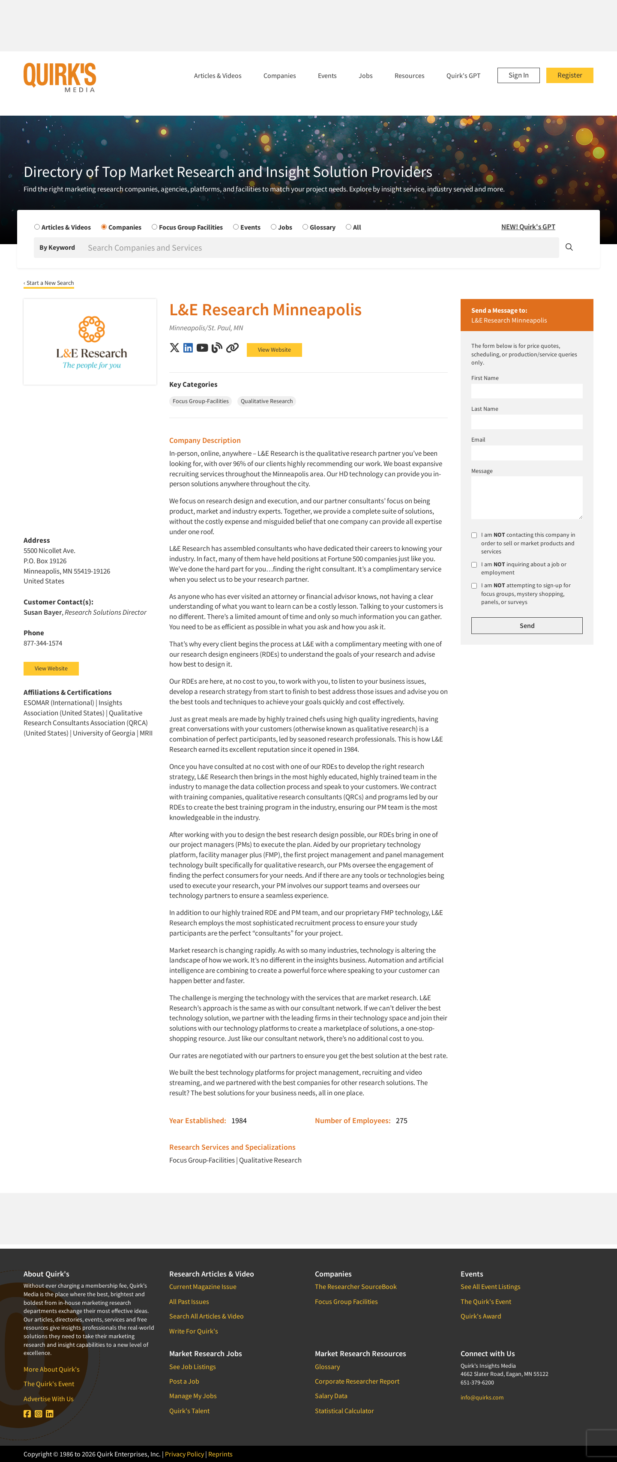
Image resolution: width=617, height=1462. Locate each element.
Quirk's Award (481, 1316)
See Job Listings (192, 1366)
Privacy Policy (184, 1454)
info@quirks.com (482, 1397)
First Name (485, 378)
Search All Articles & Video (206, 1316)
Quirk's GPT (463, 75)
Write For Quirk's (193, 1331)
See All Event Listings (491, 1286)
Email (478, 439)
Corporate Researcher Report (357, 1381)
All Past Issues (189, 1301)
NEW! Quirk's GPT (528, 226)
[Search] (322, 247)
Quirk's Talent (189, 1410)
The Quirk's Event (49, 1383)
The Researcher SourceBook (356, 1286)
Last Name (484, 409)
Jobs (366, 75)
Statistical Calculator (344, 1410)
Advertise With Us (49, 1398)
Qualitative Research (270, 1160)
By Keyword (57, 247)
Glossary (327, 1366)
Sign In (519, 75)
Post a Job (184, 1381)
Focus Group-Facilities (202, 1160)
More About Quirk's (52, 1369)
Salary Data (331, 1395)
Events (327, 75)
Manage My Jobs (193, 1395)
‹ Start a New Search (49, 283)
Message (482, 471)
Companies (280, 75)
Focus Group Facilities (346, 1301)
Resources (410, 75)
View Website (274, 349)
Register (569, 75)
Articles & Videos (218, 75)
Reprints (220, 1454)
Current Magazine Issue (203, 1286)
